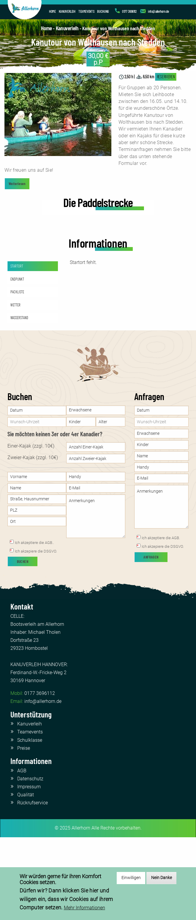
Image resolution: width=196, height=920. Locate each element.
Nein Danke (161, 877)
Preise (23, 830)
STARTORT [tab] (16, 348)
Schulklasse (29, 822)
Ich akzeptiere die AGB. (161, 620)
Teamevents (30, 814)
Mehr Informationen (84, 907)
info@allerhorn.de (158, 11)
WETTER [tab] (15, 387)
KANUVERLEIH (67, 11)
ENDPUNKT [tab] (17, 361)
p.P (98, 59)
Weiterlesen (17, 183)
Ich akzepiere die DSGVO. (36, 633)
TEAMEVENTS (86, 11)
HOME (52, 11)
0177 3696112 (129, 11)
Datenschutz (30, 861)
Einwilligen (131, 877)
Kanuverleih (67, 28)
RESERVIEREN (166, 76)
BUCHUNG (103, 11)
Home (46, 28)
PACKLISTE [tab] (17, 374)
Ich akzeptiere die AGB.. (34, 625)
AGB (21, 853)
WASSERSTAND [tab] (19, 400)
